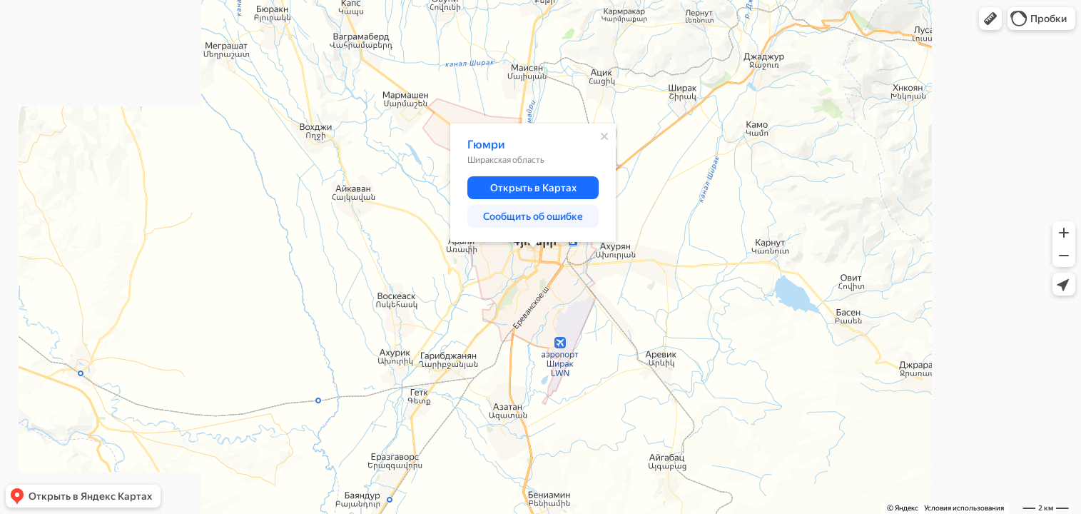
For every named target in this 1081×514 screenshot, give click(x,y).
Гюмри (486, 144)
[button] (990, 18)
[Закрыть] (604, 136)
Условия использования (964, 508)
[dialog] (533, 183)
